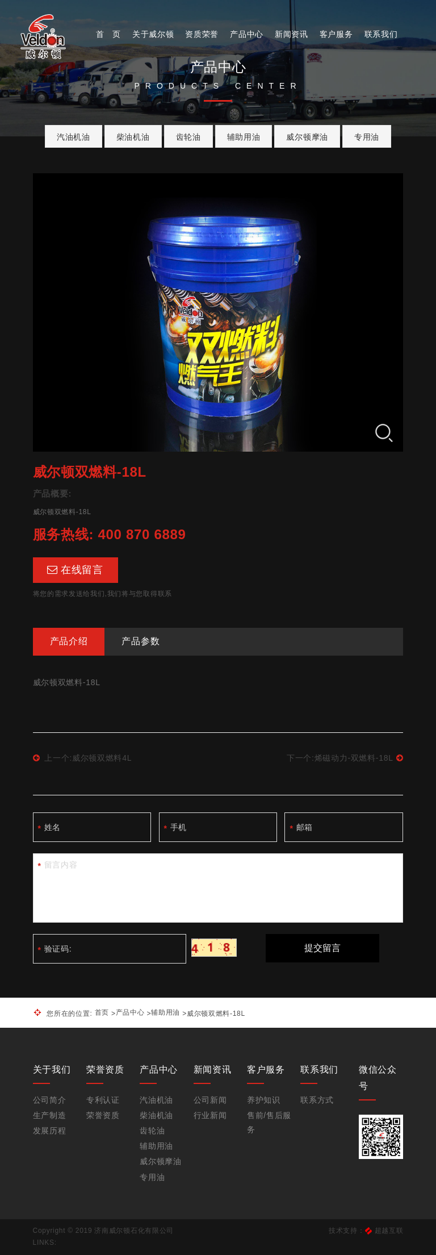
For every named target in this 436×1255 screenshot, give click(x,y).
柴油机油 (133, 136)
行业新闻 (210, 1115)
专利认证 (103, 1099)
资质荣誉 (202, 34)
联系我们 (381, 34)
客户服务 (336, 34)
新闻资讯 (291, 34)
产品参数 (140, 641)
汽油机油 (73, 136)
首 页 (108, 34)
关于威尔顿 (153, 34)
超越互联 (389, 1231)
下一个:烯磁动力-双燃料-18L (345, 757)
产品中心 (246, 34)
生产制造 (49, 1115)
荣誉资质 (103, 1115)
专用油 (366, 136)
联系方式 (317, 1099)
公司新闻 (210, 1099)
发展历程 (49, 1130)
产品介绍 (69, 641)
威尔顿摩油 (307, 136)
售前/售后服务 (269, 1122)
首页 (102, 1012)
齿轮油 (188, 136)
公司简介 (49, 1099)
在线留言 (75, 570)
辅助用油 (244, 136)
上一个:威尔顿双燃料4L (82, 757)
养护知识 (263, 1099)
